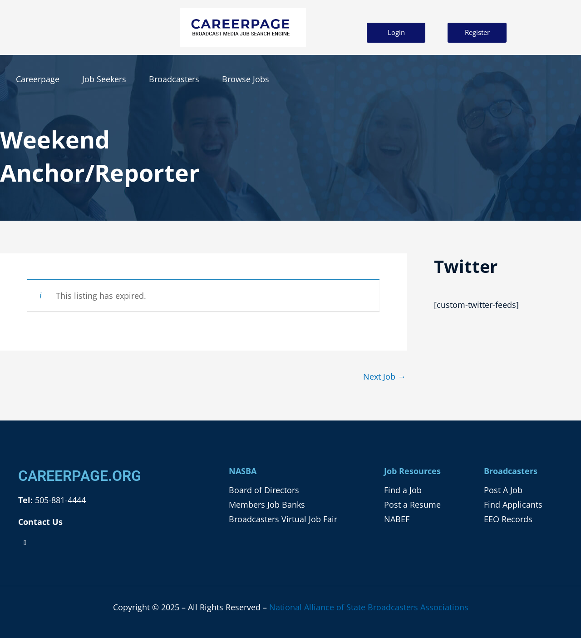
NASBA (242, 470)
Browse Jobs (245, 79)
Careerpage (37, 79)
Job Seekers (104, 79)
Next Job (384, 376)
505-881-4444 (59, 500)
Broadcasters (174, 79)
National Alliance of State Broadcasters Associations (368, 607)
